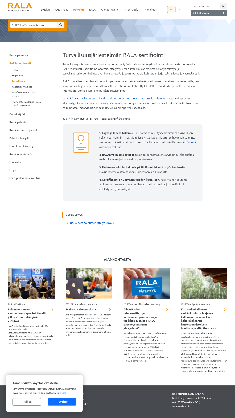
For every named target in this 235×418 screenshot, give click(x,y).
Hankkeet (150, 9)
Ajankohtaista (109, 9)
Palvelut (78, 9)
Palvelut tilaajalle (19, 138)
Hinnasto (15, 162)
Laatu (15, 70)
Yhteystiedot (131, 9)
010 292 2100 (179, 402)
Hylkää (27, 401)
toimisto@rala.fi (180, 406)
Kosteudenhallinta (22, 86)
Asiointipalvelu (209, 13)
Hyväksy (62, 401)
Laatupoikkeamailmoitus (24, 178)
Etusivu (45, 9)
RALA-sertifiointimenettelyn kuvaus (92, 223)
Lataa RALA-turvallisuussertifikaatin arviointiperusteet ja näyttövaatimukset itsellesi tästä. (119, 98)
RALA (92, 9)
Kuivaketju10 (17, 114)
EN (179, 9)
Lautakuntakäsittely (21, 146)
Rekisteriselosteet (74, 404)
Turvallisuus (18, 81)
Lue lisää (61, 392)
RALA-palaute (18, 122)
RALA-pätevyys (18, 55)
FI (171, 9)
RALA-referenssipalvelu (23, 130)
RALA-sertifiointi (20, 63)
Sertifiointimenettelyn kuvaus (24, 94)
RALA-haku (61, 9)
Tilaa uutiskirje (72, 399)
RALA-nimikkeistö (20, 154)
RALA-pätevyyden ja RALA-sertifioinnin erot (27, 103)
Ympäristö (17, 75)
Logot (13, 170)
